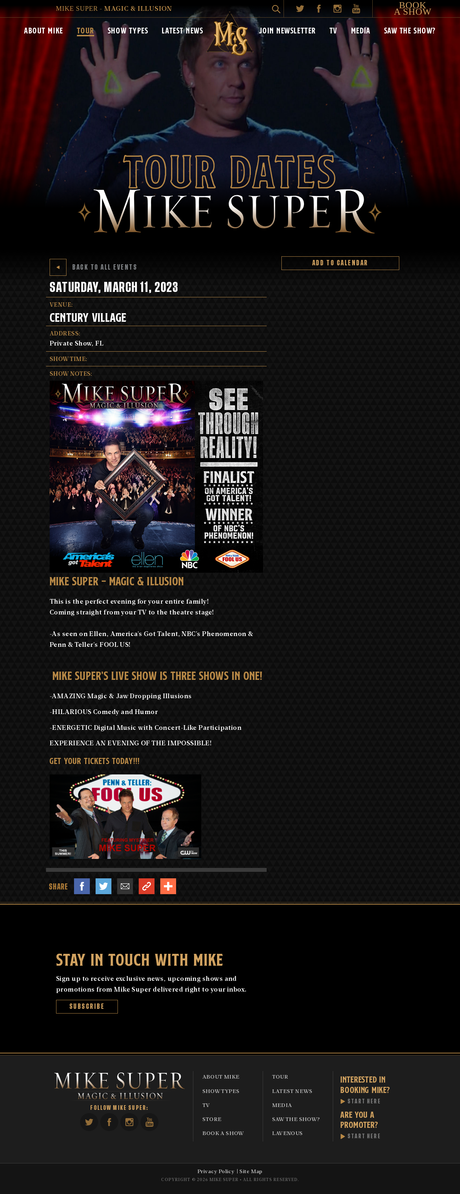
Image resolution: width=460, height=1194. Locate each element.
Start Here (364, 1101)
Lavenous (287, 1132)
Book (413, 8)
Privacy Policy (215, 1171)
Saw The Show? (410, 30)
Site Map (251, 1171)
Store (212, 1118)
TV (333, 30)
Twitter (300, 8)
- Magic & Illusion (114, 8)
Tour (85, 30)
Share (168, 886)
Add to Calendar (340, 263)
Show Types (128, 30)
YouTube (356, 8)
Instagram (337, 8)
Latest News (182, 30)
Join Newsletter (287, 30)
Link (147, 886)
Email (125, 886)
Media (361, 30)
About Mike (43, 30)
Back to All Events (93, 267)
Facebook (318, 8)
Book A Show (223, 1132)
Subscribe (87, 1006)
